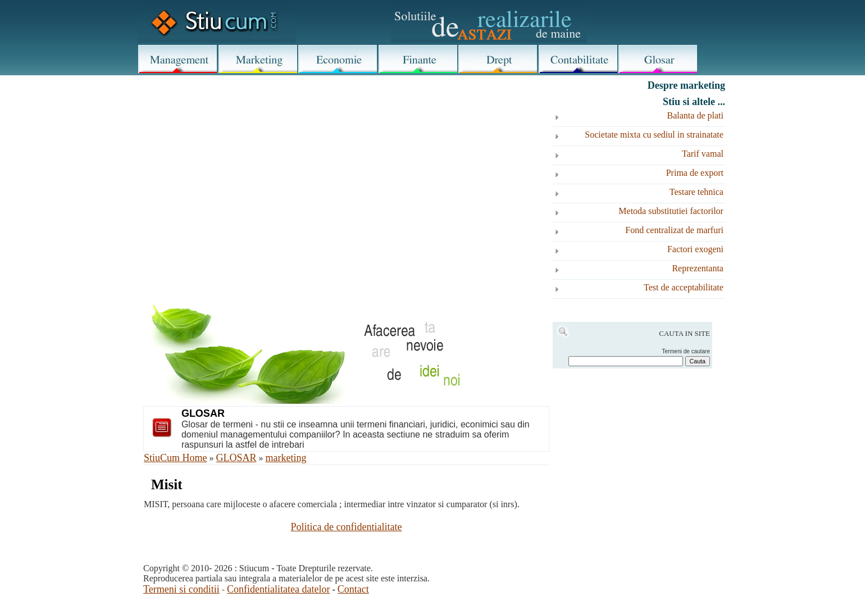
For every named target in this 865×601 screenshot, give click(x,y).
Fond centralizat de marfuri (674, 230)
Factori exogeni (695, 249)
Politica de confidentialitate (346, 526)
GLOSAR (236, 457)
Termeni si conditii (181, 589)
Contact (353, 589)
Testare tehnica (696, 192)
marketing (286, 457)
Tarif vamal (702, 153)
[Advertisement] (346, 169)
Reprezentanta (697, 268)
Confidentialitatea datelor (278, 589)
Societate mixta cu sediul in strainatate (654, 134)
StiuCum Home (175, 457)
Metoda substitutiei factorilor (670, 211)
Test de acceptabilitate (683, 287)
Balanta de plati (695, 115)
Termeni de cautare (686, 351)
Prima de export (694, 172)
